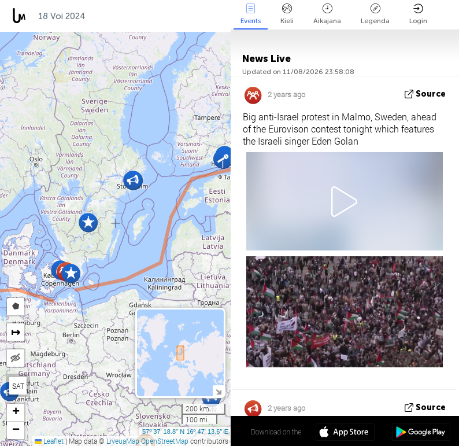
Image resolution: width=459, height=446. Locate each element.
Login (418, 14)
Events (250, 14)
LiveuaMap (122, 440)
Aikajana (327, 14)
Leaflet (49, 440)
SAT (18, 385)
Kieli (287, 14)
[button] (223, 159)
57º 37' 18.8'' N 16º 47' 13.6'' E (185, 431)
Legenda (375, 14)
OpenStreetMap (164, 440)
